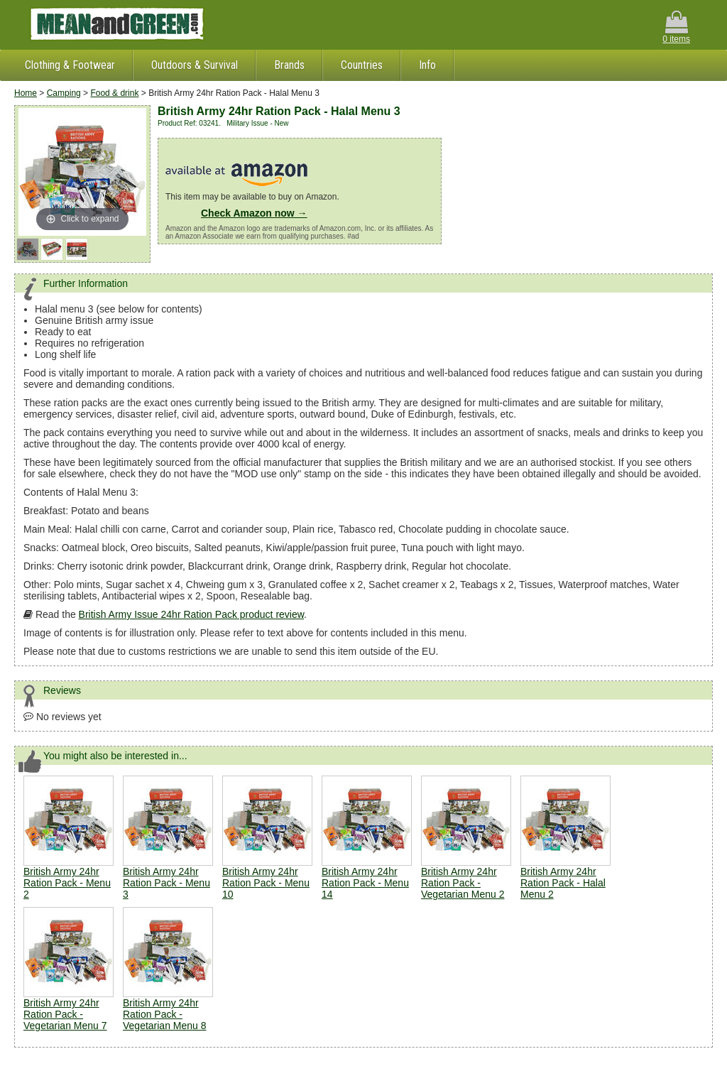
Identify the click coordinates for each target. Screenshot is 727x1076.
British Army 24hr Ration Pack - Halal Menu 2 (563, 883)
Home (25, 93)
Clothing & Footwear (70, 65)
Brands (289, 65)
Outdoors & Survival (194, 65)
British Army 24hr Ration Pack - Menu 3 (166, 883)
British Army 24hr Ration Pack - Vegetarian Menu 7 (65, 1014)
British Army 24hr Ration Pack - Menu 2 (67, 883)
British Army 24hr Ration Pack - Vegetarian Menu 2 (463, 883)
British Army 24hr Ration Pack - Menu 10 (266, 883)
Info (427, 65)
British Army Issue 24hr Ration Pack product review (191, 614)
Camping (64, 93)
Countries (362, 65)
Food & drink (114, 93)
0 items (676, 27)
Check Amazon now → (254, 213)
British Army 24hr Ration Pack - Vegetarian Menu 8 (165, 1014)
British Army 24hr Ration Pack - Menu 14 (365, 883)
